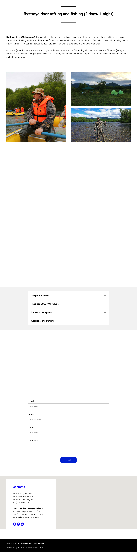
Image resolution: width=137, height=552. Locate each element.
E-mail (31, 401)
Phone (31, 427)
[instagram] (18, 524)
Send (68, 460)
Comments (33, 440)
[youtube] (22, 524)
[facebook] (14, 524)
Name (31, 414)
